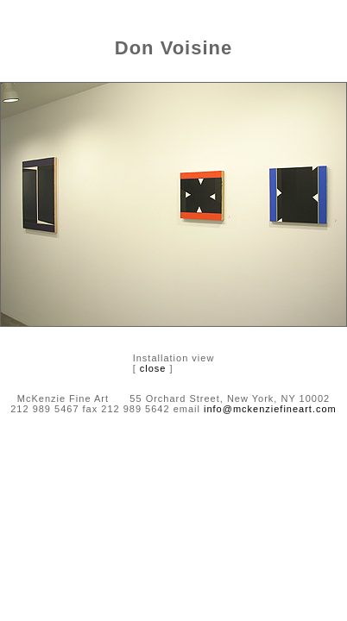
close (153, 368)
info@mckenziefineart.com (270, 409)
